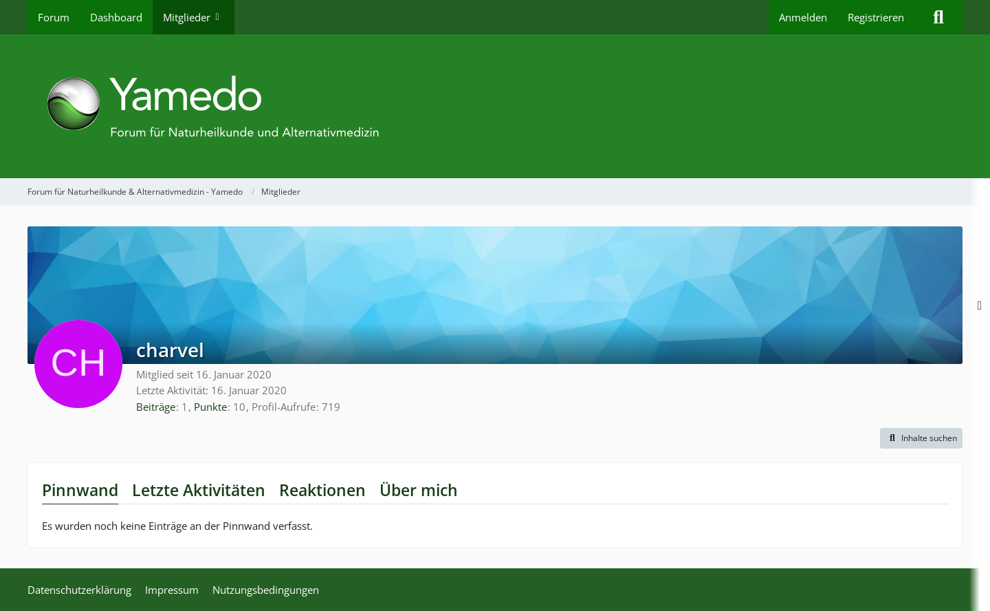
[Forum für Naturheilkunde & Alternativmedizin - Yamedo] (495, 106)
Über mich (419, 490)
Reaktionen (322, 490)
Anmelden (803, 17)
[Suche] (938, 17)
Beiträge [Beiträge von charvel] (155, 407)
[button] (921, 438)
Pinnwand (80, 490)
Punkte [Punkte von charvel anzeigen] (210, 407)
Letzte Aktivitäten (198, 490)
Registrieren (876, 17)
